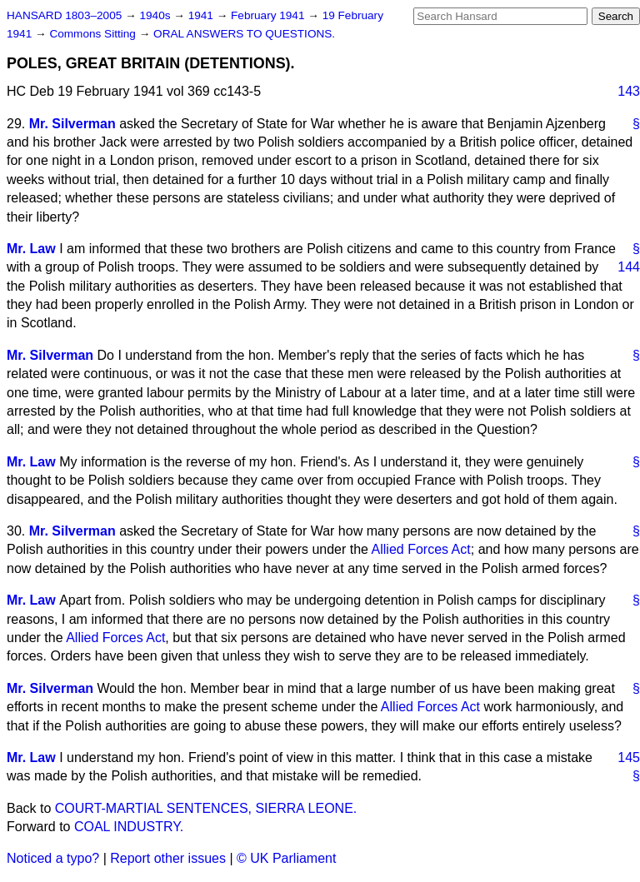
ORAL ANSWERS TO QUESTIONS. (244, 33)
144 (629, 267)
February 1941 (269, 15)
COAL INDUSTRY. (128, 827)
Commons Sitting (93, 33)
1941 (202, 15)
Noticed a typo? (53, 858)
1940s (156, 15)
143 (629, 91)
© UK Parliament (286, 858)
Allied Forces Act (421, 549)
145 (629, 757)
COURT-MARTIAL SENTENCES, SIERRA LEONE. (206, 808)
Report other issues (168, 858)
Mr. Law (31, 249)
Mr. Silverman (72, 124)
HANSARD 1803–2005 (64, 15)
